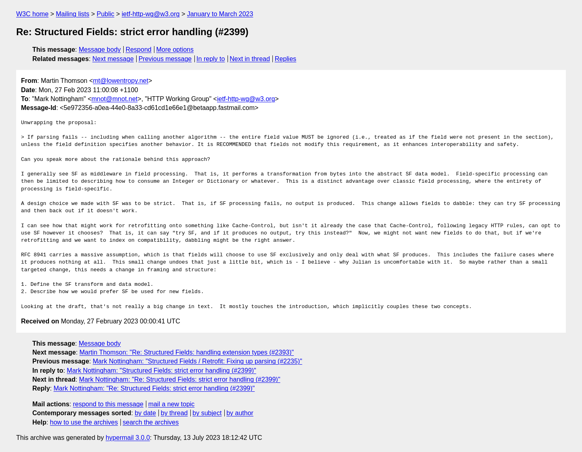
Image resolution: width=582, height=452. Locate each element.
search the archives (151, 422)
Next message (113, 58)
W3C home (32, 14)
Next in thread (250, 58)
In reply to (210, 58)
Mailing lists (72, 14)
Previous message (165, 58)
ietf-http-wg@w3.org (150, 14)
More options (175, 49)
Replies (285, 58)
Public (105, 14)
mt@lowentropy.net (120, 80)
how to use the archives (84, 422)
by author (239, 413)
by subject (206, 413)
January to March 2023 (220, 14)
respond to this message (108, 404)
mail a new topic (171, 404)
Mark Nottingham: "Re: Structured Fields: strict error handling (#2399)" (179, 379)
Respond (139, 49)
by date (145, 413)
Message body (100, 49)
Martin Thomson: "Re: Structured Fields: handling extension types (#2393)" (187, 352)
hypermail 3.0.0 (127, 437)
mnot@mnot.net (114, 98)
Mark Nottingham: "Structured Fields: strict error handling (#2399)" (161, 370)
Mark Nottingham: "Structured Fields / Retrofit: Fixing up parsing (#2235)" (197, 361)
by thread (174, 413)
